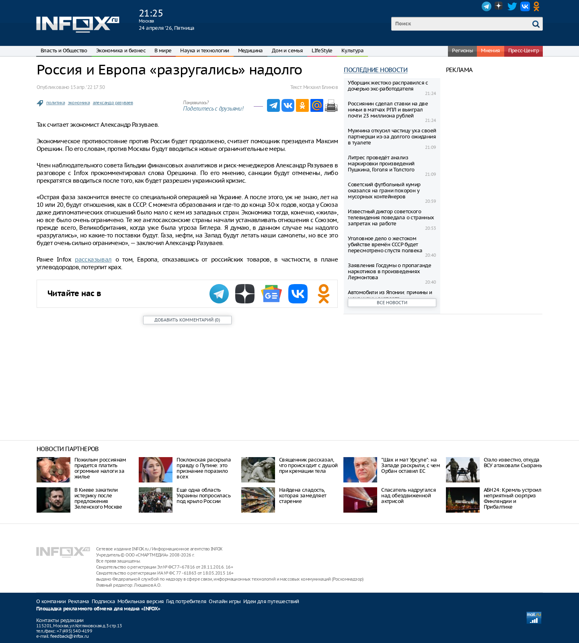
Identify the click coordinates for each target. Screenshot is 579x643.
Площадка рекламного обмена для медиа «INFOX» (98, 609)
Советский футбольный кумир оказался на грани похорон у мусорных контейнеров (384, 190)
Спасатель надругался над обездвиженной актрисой (408, 495)
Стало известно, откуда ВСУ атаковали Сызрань (513, 462)
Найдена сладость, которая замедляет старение (302, 495)
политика (55, 102)
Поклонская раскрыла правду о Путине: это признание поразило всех (204, 468)
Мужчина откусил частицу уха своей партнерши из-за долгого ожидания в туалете (392, 136)
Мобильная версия (140, 601)
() (187, 320)
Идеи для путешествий (271, 601)
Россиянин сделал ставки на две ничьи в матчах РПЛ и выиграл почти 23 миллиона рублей (388, 109)
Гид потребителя (186, 601)
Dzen (499, 6)
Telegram (486, 6)
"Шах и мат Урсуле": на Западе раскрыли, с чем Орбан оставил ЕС (410, 465)
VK (525, 6)
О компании (51, 601)
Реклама (78, 601)
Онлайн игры (224, 601)
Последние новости (375, 70)
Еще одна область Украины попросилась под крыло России (203, 495)
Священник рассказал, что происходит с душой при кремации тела (308, 465)
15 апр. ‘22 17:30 (87, 87)
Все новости (392, 302)
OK (538, 6)
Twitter (512, 6)
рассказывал (93, 259)
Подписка (103, 601)
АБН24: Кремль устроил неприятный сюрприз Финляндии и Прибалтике (512, 498)
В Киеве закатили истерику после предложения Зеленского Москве (98, 498)
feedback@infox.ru (69, 636)
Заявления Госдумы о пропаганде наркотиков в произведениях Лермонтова (389, 271)
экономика (79, 102)
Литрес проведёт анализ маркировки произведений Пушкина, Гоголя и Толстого (381, 163)
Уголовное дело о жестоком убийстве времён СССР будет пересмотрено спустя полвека (385, 244)
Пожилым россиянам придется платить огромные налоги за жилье (100, 468)
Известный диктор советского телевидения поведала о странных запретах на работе (391, 217)
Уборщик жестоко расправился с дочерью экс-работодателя (388, 85)
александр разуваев (113, 102)
